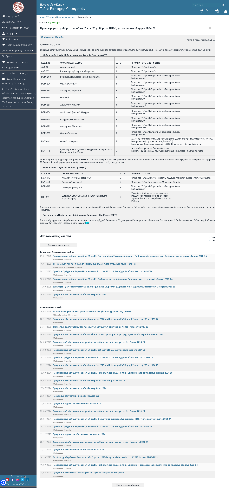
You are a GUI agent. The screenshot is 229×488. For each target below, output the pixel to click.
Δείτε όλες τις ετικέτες (59, 245)
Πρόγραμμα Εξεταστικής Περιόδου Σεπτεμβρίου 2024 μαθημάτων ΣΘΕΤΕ (89, 380)
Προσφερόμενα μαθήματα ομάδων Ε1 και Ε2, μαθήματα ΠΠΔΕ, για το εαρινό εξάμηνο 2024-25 (99, 350)
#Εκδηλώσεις (58, 267)
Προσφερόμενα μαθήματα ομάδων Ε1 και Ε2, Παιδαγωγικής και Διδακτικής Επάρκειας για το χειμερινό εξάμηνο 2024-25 (112, 373)
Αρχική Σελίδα (47, 17)
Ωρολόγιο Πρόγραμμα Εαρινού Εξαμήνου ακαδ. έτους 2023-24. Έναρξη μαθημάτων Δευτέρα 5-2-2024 (102, 426)
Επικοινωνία (18, 476)
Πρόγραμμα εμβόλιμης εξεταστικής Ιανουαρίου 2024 (79, 434)
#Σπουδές (59, 37)
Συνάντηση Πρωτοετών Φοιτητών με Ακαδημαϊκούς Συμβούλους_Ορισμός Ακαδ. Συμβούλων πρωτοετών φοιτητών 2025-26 (114, 287)
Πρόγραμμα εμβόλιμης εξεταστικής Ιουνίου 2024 (77, 403)
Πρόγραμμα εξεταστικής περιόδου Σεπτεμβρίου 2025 (79, 294)
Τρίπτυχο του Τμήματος (18, 484)
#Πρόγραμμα (47, 37)
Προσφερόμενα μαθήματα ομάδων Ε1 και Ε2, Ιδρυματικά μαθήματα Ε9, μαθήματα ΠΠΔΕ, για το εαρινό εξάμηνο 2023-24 (112, 419)
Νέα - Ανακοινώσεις (65, 17)
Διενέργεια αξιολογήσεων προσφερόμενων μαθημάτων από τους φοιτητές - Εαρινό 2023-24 (99, 411)
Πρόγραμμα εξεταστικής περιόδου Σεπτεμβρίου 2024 (79, 388)
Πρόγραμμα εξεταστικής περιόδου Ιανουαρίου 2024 (78, 449)
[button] (3, 482)
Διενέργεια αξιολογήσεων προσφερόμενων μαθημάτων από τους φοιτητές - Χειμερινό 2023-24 (100, 442)
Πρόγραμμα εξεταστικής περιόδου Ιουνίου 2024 (76, 396)
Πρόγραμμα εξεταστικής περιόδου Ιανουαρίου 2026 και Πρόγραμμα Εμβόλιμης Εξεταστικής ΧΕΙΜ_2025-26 (105, 319)
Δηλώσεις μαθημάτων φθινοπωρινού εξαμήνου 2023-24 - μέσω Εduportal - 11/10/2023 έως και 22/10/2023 (105, 457)
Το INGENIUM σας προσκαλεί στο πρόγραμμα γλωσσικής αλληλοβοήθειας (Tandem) (94, 264)
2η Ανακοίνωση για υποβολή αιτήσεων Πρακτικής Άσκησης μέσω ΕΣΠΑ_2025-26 (92, 311)
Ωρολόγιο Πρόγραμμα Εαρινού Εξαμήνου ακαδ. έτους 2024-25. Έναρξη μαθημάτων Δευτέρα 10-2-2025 (103, 357)
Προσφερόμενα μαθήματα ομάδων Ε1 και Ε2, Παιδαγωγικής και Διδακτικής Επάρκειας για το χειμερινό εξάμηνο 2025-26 (112, 279)
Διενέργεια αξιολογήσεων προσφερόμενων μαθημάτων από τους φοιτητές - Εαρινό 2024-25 (99, 342)
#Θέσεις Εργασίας (60, 315)
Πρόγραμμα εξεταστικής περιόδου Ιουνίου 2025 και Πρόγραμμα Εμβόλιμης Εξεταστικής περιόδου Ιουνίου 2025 (108, 334)
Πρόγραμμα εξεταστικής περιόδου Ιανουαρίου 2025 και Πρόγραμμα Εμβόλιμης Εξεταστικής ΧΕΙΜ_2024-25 (105, 365)
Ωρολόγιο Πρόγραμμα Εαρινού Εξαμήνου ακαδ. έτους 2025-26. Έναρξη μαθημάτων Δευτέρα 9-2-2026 (102, 271)
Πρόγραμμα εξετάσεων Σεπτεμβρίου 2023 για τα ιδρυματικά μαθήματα (88, 473)
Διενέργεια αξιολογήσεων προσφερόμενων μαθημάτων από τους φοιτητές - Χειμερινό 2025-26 (100, 327)
